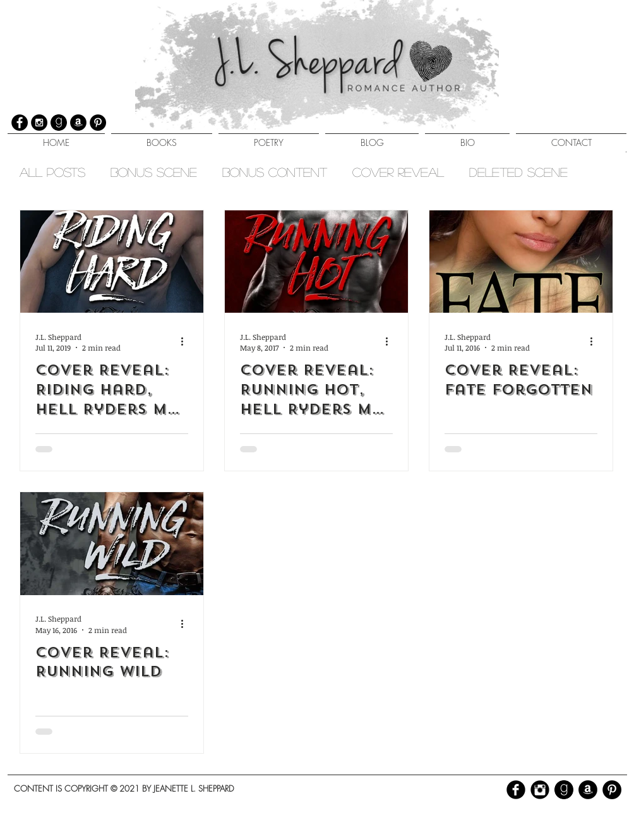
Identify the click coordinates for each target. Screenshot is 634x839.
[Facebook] (19, 122)
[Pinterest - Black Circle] (611, 789)
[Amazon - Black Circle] (587, 789)
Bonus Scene (154, 172)
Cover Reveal (398, 172)
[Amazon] (78, 122)
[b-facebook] (515, 789)
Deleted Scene (518, 172)
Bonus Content (274, 172)
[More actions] (186, 341)
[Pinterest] (98, 122)
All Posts (52, 172)
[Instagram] (39, 122)
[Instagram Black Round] (539, 789)
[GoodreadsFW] (59, 122)
